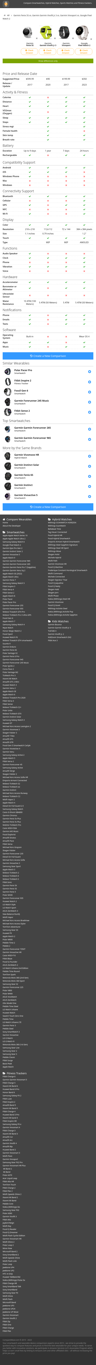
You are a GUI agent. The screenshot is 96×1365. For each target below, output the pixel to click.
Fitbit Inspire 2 (9, 1102)
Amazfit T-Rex (8, 736)
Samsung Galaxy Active (13, 767)
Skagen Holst (53, 554)
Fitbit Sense (8, 704)
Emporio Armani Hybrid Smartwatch (64, 541)
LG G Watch (8, 1038)
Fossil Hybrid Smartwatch (59, 538)
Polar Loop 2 (8, 1245)
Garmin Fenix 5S (10, 888)
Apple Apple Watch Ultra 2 (14, 538)
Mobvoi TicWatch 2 (11, 872)
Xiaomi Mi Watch (10, 678)
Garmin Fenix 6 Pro (11, 656)
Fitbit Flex (7, 1331)
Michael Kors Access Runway (15, 793)
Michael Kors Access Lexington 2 (17, 726)
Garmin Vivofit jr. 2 (56, 634)
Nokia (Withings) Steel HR (59, 599)
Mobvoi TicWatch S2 (11, 783)
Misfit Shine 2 (8, 1242)
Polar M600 (8, 939)
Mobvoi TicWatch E (11, 876)
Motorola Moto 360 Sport (14, 981)
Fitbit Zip (6, 1321)
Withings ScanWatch (57, 525)
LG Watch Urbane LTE (12, 1022)
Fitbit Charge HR (10, 1283)
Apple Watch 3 (9, 869)
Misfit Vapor (8, 917)
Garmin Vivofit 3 (10, 1216)
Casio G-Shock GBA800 (12, 812)
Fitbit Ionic (7, 882)
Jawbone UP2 (8, 1270)
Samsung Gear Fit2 (11, 1210)
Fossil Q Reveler (9, 1229)
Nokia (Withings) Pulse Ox (14, 1280)
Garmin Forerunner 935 (13, 898)
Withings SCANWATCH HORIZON (62, 522)
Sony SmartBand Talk (12, 1286)
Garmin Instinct (9, 790)
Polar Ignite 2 (8, 666)
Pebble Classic (9, 1057)
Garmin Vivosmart (10, 1315)
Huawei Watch (9, 1012)
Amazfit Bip (8, 1146)
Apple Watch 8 (9, 596)
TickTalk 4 (52, 631)
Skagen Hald (53, 589)
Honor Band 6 (9, 1092)
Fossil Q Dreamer (10, 1232)
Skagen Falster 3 (10, 732)
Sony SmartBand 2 (11, 1254)
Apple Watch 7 (9, 621)
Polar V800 (7, 990)
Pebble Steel (8, 1028)
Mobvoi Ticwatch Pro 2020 (14, 697)
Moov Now (7, 1248)
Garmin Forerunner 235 (13, 853)
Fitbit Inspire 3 (9, 586)
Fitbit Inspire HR (10, 1121)
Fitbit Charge (8, 1328)
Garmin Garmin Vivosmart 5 (15, 1079)
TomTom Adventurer (11, 927)
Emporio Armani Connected (15, 780)
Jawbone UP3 (8, 1305)
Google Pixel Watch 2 (12, 545)
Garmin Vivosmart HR (12, 1238)
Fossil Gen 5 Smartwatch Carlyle (16, 745)
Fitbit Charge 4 (9, 1111)
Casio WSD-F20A (10, 828)
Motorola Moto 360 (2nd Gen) (15, 977)
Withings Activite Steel (57, 608)
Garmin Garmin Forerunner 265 (16, 564)
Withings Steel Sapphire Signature (63, 545)
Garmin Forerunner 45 (12, 764)
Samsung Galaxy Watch (13, 809)
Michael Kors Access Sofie (14, 860)
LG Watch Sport (9, 907)
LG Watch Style (9, 904)
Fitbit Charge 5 (9, 1083)
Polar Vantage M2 (10, 672)
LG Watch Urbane (10, 1009)
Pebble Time (8, 1019)
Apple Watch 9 (9, 557)
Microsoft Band (9, 1302)
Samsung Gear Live (11, 1047)
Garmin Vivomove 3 (11, 729)
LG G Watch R (8, 1041)
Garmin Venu (8, 752)
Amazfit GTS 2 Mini (11, 682)
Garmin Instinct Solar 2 (13, 551)
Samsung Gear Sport (12, 866)
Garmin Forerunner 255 (13, 605)
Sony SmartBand (10, 1289)
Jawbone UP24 (9, 1308)
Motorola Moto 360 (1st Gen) (15, 1044)
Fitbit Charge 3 (9, 1130)
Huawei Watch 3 (10, 685)
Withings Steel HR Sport (58, 548)
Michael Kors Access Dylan (14, 923)
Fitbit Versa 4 (8, 589)
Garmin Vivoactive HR (12, 952)
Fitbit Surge (8, 1060)
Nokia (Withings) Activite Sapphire (63, 615)
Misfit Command (55, 573)
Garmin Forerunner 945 (13, 659)
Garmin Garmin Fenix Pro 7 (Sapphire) (19, 567)
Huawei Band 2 (9, 1149)
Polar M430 (8, 895)
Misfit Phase (53, 595)
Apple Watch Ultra (10, 577)
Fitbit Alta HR (8, 1181)
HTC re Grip (8, 1273)
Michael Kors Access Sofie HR (15, 777)
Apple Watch (8, 1067)
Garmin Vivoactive (10, 1035)
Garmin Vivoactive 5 (11, 554)
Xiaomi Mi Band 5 (10, 1108)
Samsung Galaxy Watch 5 (14, 583)
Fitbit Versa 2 (8, 761)
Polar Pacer (8, 599)
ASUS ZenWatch (9, 1000)
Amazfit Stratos (9, 837)
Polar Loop (7, 1264)
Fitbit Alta (7, 1219)
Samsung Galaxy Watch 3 (14, 720)
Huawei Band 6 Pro (11, 1089)
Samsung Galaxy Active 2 (13, 755)
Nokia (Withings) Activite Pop (60, 611)
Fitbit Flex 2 (7, 1191)
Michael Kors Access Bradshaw (16, 920)
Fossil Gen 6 (8, 618)
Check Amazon (29, 51)
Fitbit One (7, 1324)
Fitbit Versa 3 (8, 701)
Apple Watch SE (9, 691)
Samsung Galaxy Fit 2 (12, 1095)
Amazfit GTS (8, 739)
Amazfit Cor (8, 1137)
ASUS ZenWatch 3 (10, 911)
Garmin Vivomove (56, 602)
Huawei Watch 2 (10, 901)
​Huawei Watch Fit (10, 637)
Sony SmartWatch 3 (11, 1032)
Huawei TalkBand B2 (11, 1277)
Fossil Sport (8, 634)
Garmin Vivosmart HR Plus (14, 1165)
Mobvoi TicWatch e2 (11, 787)
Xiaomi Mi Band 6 (10, 1086)
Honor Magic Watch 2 (12, 631)
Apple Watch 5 (9, 758)
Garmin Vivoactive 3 (11, 863)
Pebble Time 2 (9, 942)
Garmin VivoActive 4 (11, 748)
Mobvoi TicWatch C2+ (12, 707)
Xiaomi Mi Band (9, 1200)
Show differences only (48, 61)
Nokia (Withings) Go (11, 1207)
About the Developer (12, 525)
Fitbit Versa (7, 844)
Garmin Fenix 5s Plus (12, 822)
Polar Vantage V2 (10, 653)
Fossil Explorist (9, 834)
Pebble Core (8, 1203)
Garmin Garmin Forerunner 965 (16, 561)
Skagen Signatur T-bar (57, 580)
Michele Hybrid (54, 557)
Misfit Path (52, 560)
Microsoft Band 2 (10, 1251)
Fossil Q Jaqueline (55, 583)
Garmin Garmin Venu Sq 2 (14, 570)
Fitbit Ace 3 (53, 640)
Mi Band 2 (7, 1168)
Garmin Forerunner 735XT (14, 949)
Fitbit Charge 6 (9, 1076)
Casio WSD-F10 (9, 955)
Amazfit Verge (9, 771)
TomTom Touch (9, 1184)
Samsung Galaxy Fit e (12, 1124)
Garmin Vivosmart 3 (11, 1153)
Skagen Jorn (53, 592)
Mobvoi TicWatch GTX (12, 713)
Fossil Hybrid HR (55, 535)
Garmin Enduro (9, 647)
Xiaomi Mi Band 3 (10, 1133)
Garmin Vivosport (10, 1159)
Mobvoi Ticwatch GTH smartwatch (17, 640)
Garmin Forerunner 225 (13, 987)
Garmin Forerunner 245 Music (16, 662)
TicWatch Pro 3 (9, 675)
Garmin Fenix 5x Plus (12, 818)
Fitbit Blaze (7, 958)
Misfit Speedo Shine (11, 1258)
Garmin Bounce (55, 624)
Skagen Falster (9, 850)
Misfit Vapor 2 (9, 799)
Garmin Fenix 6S (10, 650)
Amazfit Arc (8, 1140)
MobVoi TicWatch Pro (12, 825)
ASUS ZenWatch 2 (10, 965)
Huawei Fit (7, 933)
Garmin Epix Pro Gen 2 (12, 548)
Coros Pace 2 (8, 669)
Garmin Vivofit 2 (10, 1318)
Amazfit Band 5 (9, 1105)
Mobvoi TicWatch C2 (11, 796)
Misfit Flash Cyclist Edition (14, 1235)
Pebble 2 (6, 946)
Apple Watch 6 (9, 694)
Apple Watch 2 (9, 936)
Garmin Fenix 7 (9, 580)
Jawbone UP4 (8, 1267)
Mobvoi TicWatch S (11, 879)
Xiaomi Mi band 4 (10, 1118)
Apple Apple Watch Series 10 (15, 535)
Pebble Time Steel (10, 1006)
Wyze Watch (8, 627)
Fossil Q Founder (10, 962)
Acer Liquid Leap (10, 1178)
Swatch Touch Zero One (13, 1016)
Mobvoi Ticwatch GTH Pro (14, 612)
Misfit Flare (7, 1156)
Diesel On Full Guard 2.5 (13, 806)
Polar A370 (7, 1175)
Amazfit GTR (8, 742)
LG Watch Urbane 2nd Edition (15, 968)
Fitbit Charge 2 (9, 1188)
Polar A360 (7, 1213)
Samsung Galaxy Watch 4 (14, 624)
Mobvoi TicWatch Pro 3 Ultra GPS (17, 615)
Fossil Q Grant (54, 605)
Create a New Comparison (48, 356)
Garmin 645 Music (10, 831)
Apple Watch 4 (9, 802)
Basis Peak (7, 1063)
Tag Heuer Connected (57, 532)
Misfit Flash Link (10, 1261)
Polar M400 (8, 993)
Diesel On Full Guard (11, 857)
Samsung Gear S (10, 1054)
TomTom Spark (9, 974)
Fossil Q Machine (55, 567)
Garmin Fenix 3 (9, 1025)
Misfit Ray (7, 1226)
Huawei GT (7, 723)
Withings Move (54, 551)
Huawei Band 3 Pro (11, 1114)
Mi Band (6, 1172)
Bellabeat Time (54, 529)
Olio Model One (9, 1003)
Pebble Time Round (11, 971)
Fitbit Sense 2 (8, 592)
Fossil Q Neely (54, 586)
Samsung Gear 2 (10, 1051)
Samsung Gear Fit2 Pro (13, 1162)
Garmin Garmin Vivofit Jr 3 (59, 627)
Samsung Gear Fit (10, 1293)
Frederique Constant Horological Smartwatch (67, 570)
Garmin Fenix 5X (10, 885)
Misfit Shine (8, 1296)
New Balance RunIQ (11, 914)
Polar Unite (7, 710)
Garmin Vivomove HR (57, 564)
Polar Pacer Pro (9, 602)
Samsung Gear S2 (10, 984)
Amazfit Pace (8, 841)
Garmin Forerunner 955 (13, 608)
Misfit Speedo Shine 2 (12, 1194)
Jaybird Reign (8, 1223)
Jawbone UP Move (10, 1312)
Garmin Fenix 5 (9, 892)
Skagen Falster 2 (10, 774)
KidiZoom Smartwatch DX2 (59, 637)
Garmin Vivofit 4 (10, 1143)
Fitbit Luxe (7, 1098)
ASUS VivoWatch (10, 997)
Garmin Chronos (10, 815)
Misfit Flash (7, 1299)
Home (5, 522)
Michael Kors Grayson (12, 847)
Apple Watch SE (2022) (12, 573)
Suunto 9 (6, 643)
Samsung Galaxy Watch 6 (14, 542)
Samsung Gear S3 (10, 930)
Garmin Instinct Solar (12, 717)
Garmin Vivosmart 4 (11, 1127)
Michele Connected (56, 576)
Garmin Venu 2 (9, 688)
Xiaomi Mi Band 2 (10, 1197)
